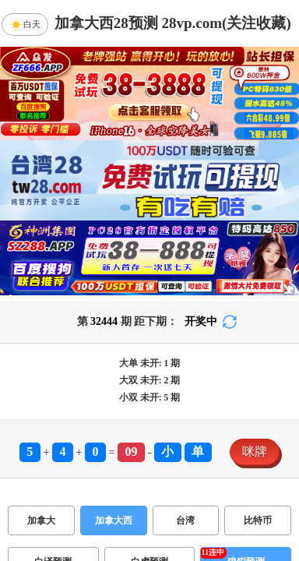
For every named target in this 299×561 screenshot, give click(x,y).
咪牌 (254, 451)
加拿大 (41, 520)
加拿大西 (113, 520)
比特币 (258, 520)
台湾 (185, 520)
